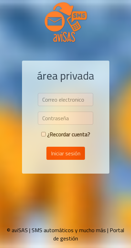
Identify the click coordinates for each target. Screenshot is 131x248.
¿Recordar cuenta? (68, 134)
